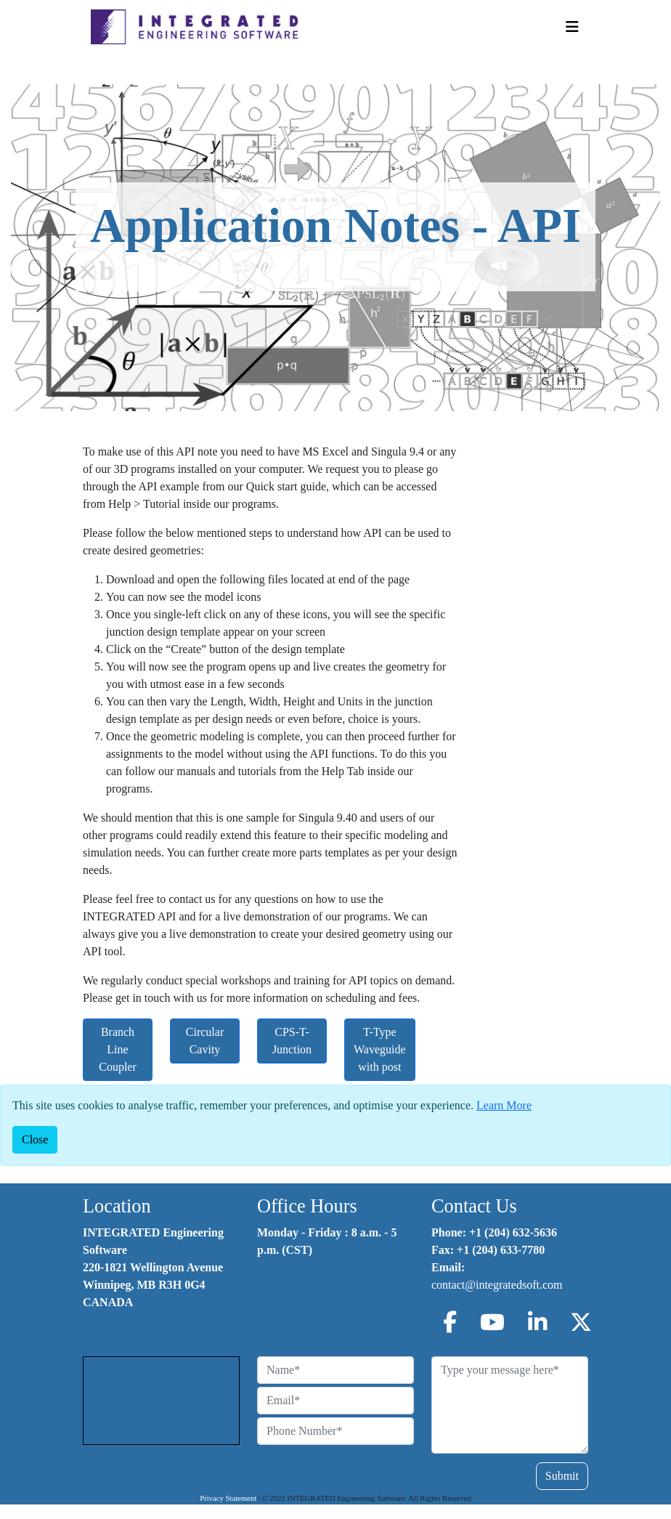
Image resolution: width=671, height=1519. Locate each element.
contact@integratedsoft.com (496, 1285)
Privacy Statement (228, 1498)
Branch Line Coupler (118, 1049)
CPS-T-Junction (292, 1041)
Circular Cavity (205, 1041)
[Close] (34, 1140)
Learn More (504, 1105)
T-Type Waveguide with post (380, 1049)
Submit (562, 1476)
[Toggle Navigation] (572, 27)
